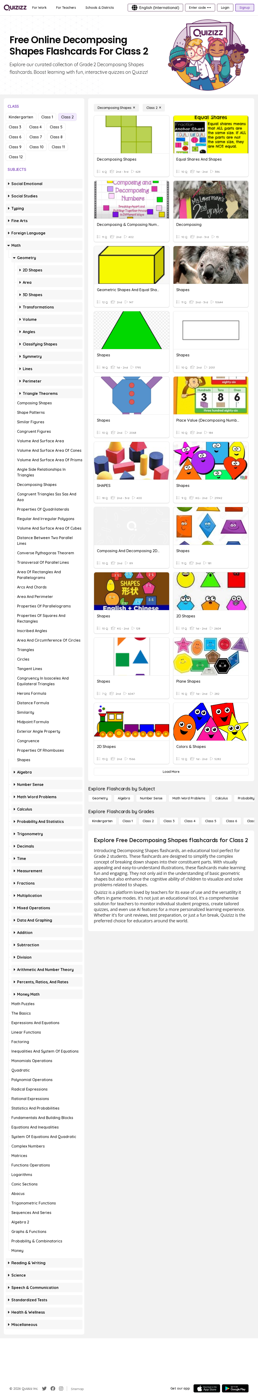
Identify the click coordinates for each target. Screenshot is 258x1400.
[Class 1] (127, 821)
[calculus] (221, 798)
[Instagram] (61, 1388)
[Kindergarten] (102, 821)
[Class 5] (210, 821)
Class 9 (15, 147)
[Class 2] (154, 108)
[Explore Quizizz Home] (15, 8)
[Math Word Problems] (188, 798)
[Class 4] (189, 821)
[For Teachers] (66, 7)
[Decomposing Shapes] (116, 108)
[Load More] (171, 771)
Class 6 (15, 137)
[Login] (225, 7)
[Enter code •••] (200, 7)
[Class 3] (168, 821)
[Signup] (244, 7)
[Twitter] (44, 1388)
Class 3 (15, 127)
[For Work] (39, 7)
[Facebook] (52, 1388)
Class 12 (16, 156)
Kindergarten (21, 117)
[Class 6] (231, 821)
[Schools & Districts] (100, 7)
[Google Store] (235, 1388)
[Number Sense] (151, 798)
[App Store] (207, 1388)
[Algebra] (124, 798)
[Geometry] (100, 798)
